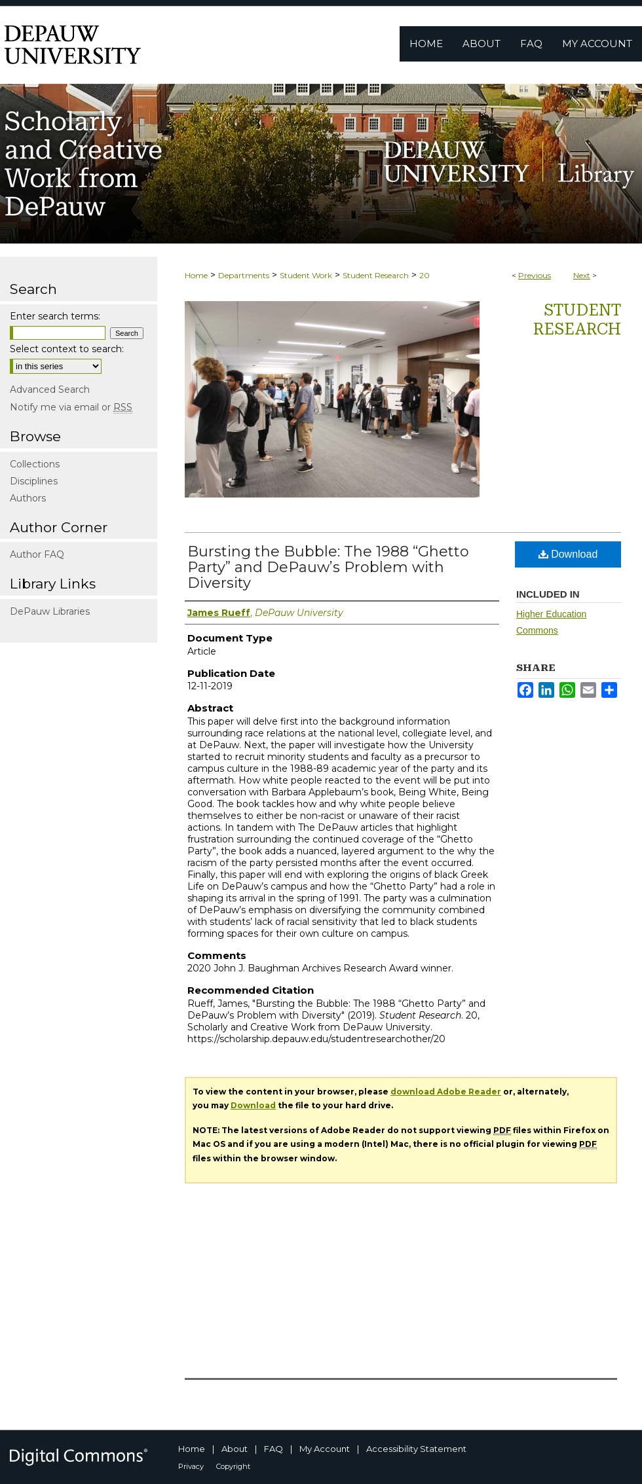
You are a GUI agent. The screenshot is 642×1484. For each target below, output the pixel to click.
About (234, 1448)
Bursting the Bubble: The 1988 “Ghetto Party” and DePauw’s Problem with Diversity (328, 567)
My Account (324, 1448)
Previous (534, 275)
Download (568, 554)
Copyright (233, 1466)
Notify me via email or (71, 407)
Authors (28, 498)
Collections (35, 464)
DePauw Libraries (50, 611)
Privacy (191, 1466)
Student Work (306, 275)
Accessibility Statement (416, 1448)
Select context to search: (67, 349)
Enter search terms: (55, 316)
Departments (243, 275)
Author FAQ (37, 554)
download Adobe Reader (445, 1091)
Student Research (376, 275)
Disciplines (34, 481)
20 (424, 275)
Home (196, 275)
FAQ (273, 1448)
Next (581, 275)
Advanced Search (50, 389)
